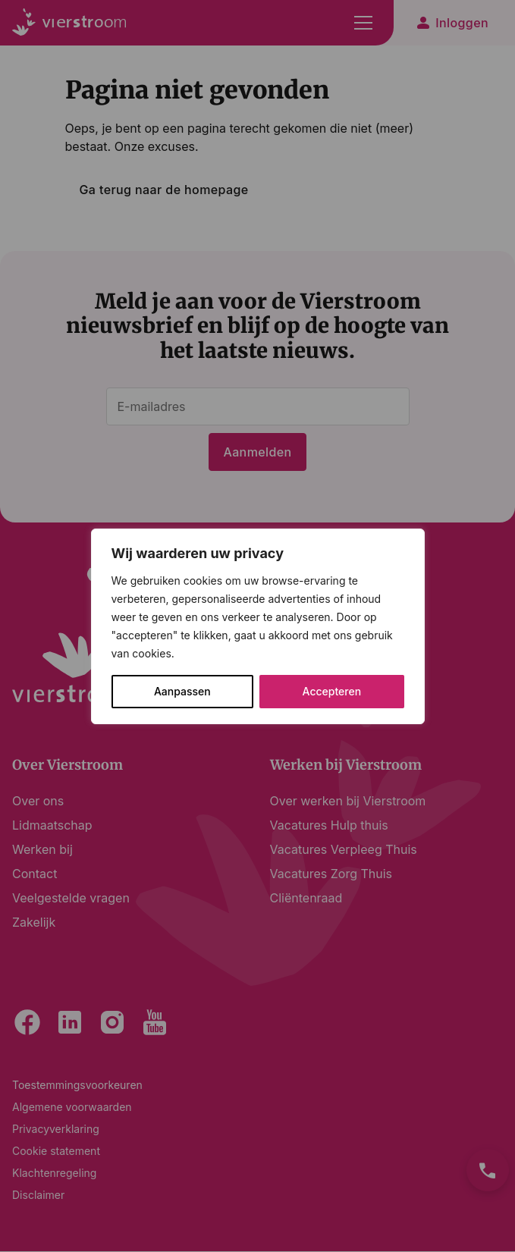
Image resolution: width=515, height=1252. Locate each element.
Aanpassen (182, 691)
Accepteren (332, 691)
